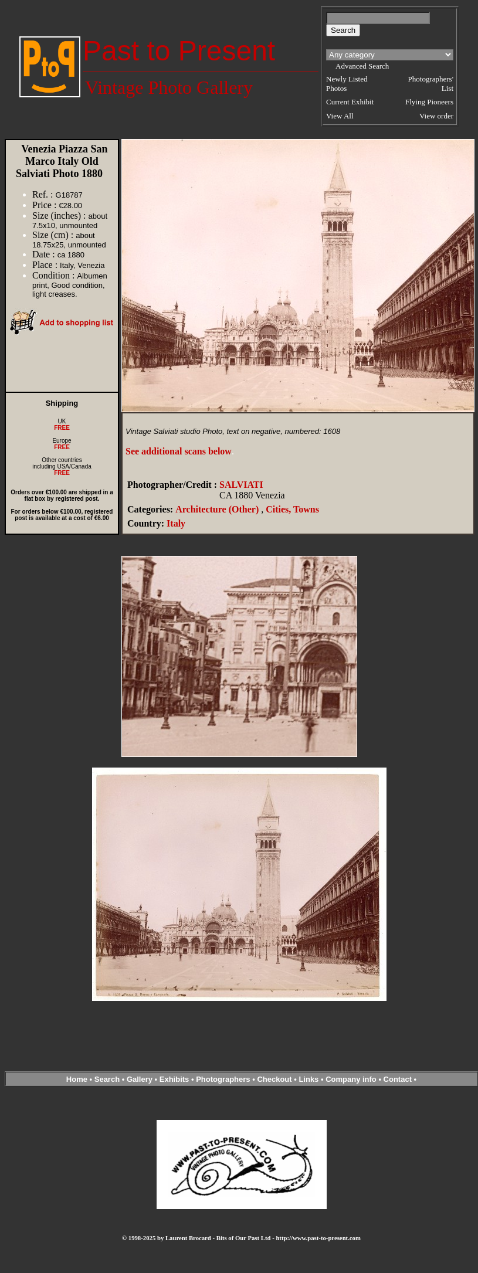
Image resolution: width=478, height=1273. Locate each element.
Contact (398, 1079)
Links (308, 1079)
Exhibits (174, 1079)
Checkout (274, 1079)
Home (76, 1079)
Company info (352, 1079)
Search (107, 1079)
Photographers (223, 1079)
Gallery (139, 1079)
